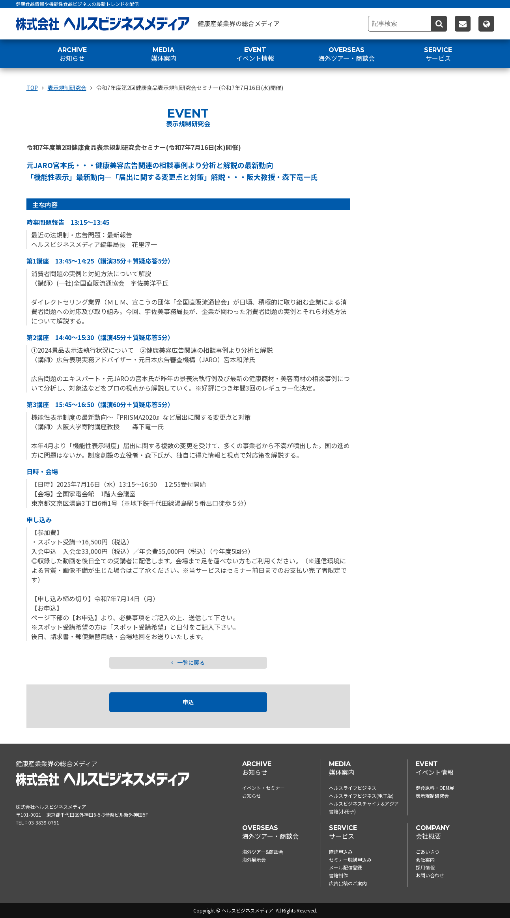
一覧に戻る (188, 662)
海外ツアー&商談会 (262, 851)
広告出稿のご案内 (348, 883)
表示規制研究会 (432, 795)
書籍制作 (338, 875)
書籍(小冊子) (342, 811)
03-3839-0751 (43, 822)
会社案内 (425, 859)
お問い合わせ (430, 875)
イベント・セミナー (263, 787)
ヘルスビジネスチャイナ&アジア (364, 803)
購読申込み (341, 851)
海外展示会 (254, 859)
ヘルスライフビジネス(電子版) (361, 795)
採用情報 (425, 867)
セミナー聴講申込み (350, 859)
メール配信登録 (345, 867)
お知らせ (251, 795)
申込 (188, 702)
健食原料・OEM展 (435, 787)
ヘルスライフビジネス (352, 787)
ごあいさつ (427, 851)
